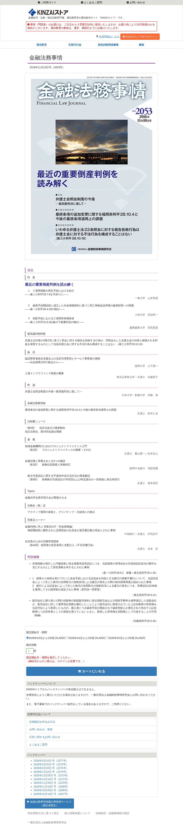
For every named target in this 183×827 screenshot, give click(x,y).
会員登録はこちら (109, 36)
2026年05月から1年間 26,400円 (125, 638)
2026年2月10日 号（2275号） (51, 768)
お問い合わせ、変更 (40, 729)
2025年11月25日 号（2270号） (52, 782)
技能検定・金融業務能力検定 (112, 813)
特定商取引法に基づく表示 (43, 813)
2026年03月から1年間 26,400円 (45, 638)
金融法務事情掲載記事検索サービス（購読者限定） (49, 803)
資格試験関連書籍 (108, 44)
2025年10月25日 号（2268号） (52, 790)
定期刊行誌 (74, 44)
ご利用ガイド (48, 2)
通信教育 (41, 44)
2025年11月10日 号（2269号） (52, 786)
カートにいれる (91, 671)
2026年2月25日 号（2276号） (51, 764)
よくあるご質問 (92, 2)
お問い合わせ (137, 2)
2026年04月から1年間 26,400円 (85, 638)
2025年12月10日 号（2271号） (52, 779)
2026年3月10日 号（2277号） (51, 760)
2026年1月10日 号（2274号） (51, 771)
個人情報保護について (77, 813)
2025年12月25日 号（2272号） (52, 775)
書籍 (141, 44)
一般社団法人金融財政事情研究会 (47, 822)
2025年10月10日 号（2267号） (52, 793)
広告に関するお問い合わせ (44, 736)
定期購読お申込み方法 (42, 721)
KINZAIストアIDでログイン (140, 36)
